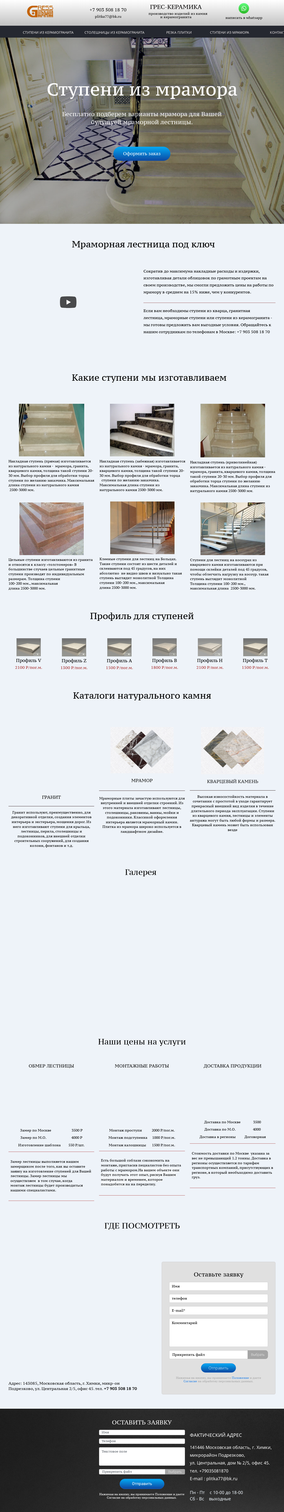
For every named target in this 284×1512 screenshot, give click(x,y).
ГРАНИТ (51, 781)
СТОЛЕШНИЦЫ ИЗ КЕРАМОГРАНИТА (114, 32)
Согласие (190, 1367)
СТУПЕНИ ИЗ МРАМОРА (229, 32)
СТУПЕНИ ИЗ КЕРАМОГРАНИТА (48, 32)
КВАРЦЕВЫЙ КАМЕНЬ (232, 781)
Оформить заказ (142, 153)
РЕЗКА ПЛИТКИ (179, 32)
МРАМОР (142, 780)
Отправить (218, 1354)
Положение (240, 1364)
